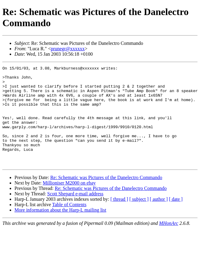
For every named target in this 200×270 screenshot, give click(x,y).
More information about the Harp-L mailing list (60, 229)
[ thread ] (119, 219)
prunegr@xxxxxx (68, 48)
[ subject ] (139, 219)
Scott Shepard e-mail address (75, 213)
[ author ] (159, 219)
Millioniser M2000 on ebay (69, 202)
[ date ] (176, 219)
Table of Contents (69, 224)
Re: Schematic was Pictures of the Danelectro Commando (106, 197)
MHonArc (168, 243)
